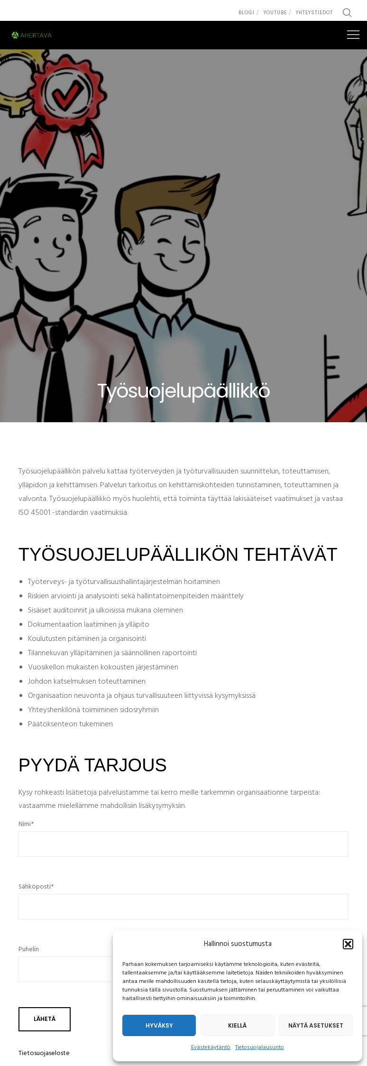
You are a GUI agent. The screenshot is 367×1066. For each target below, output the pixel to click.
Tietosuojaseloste (44, 1053)
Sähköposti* (183, 905)
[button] (348, 944)
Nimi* (183, 842)
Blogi (247, 12)
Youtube (275, 12)
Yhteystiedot (314, 12)
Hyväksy (159, 1025)
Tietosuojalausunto (259, 1047)
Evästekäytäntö (210, 1047)
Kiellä (237, 1025)
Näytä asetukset (315, 1025)
